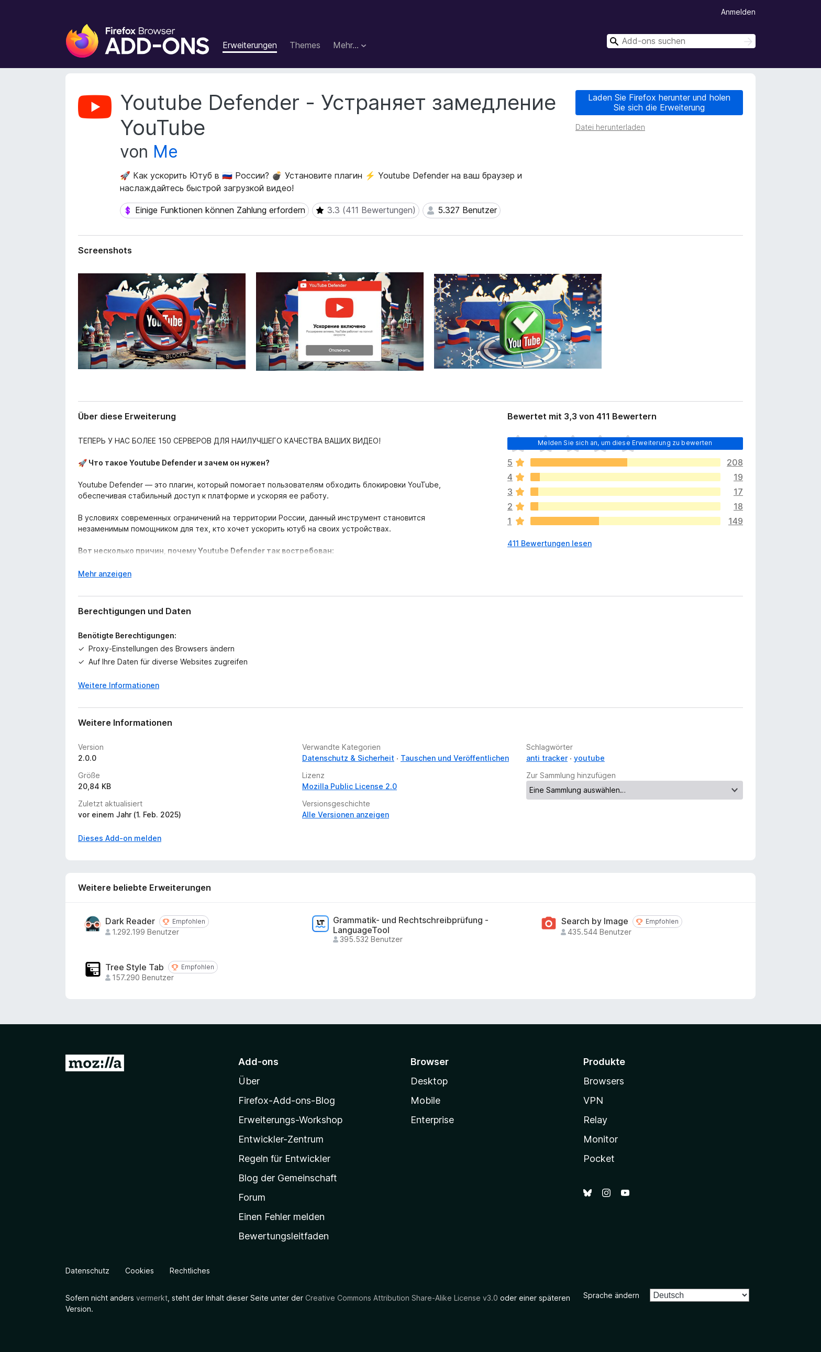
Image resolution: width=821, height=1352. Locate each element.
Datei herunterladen (610, 127)
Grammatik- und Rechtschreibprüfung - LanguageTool (411, 925)
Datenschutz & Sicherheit (348, 757)
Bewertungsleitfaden (283, 1236)
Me (165, 151)
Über (249, 1081)
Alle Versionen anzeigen (345, 814)
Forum (251, 1197)
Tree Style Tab (134, 967)
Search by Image (594, 921)
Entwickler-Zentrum (281, 1139)
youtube (589, 757)
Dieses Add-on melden (119, 838)
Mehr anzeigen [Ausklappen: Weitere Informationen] (104, 573)
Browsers (603, 1081)
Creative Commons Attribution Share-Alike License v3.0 (401, 1297)
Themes (305, 45)
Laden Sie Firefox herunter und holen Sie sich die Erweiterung (659, 102)
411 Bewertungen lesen (549, 543)
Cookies (139, 1270)
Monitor (600, 1139)
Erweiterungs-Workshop (290, 1119)
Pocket (599, 1158)
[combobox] (681, 41)
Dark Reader (130, 921)
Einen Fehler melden (281, 1216)
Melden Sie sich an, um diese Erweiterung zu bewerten (625, 443)
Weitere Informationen (118, 685)
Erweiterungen (250, 45)
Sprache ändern (611, 1295)
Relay (595, 1119)
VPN (593, 1100)
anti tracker (547, 757)
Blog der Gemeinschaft (287, 1177)
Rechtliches (190, 1270)
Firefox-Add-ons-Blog (286, 1100)
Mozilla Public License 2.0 (349, 786)
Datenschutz (87, 1270)
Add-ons (258, 1061)
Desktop (429, 1081)
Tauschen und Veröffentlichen (455, 757)
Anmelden (738, 11)
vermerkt (152, 1297)
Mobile (425, 1100)
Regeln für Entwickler (284, 1158)
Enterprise (432, 1119)
